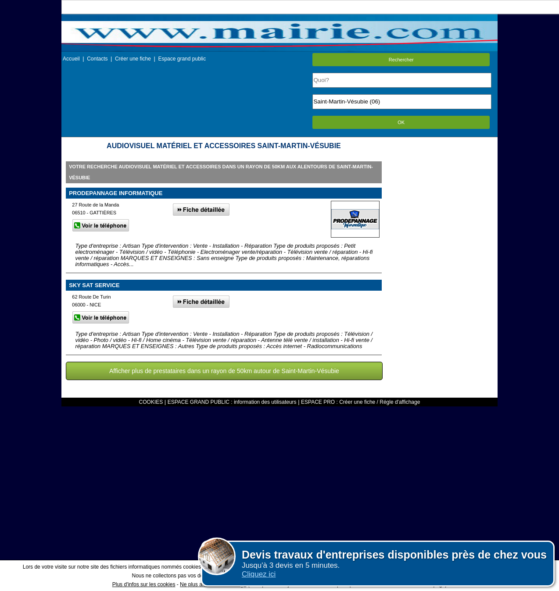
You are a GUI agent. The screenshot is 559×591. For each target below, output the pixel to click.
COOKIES (151, 402)
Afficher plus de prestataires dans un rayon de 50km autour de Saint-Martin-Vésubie (224, 370)
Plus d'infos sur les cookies (144, 584)
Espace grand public (182, 59)
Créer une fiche (133, 59)
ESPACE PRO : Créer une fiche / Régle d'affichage (360, 402)
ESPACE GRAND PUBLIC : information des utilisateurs (232, 402)
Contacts (97, 59)
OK (401, 122)
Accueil (71, 59)
